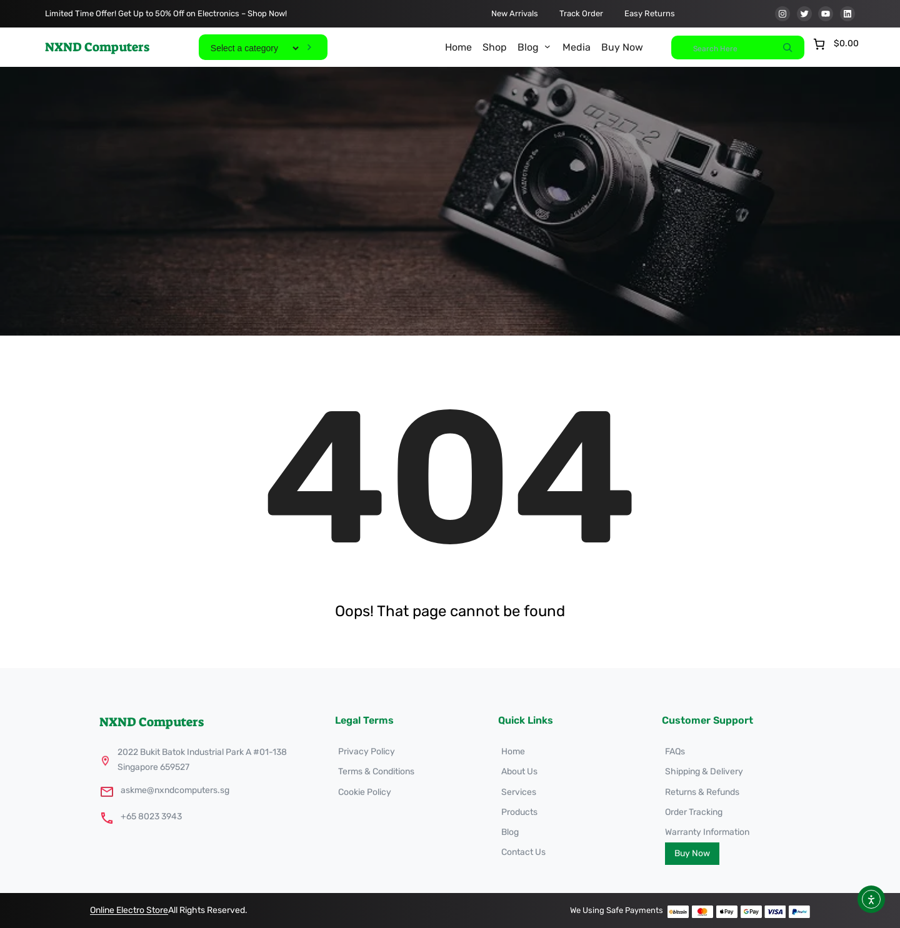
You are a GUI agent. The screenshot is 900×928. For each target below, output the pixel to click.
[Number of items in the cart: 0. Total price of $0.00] (835, 44)
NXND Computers (97, 47)
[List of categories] (254, 48)
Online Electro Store (129, 910)
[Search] (787, 47)
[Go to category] (309, 47)
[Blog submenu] (547, 46)
